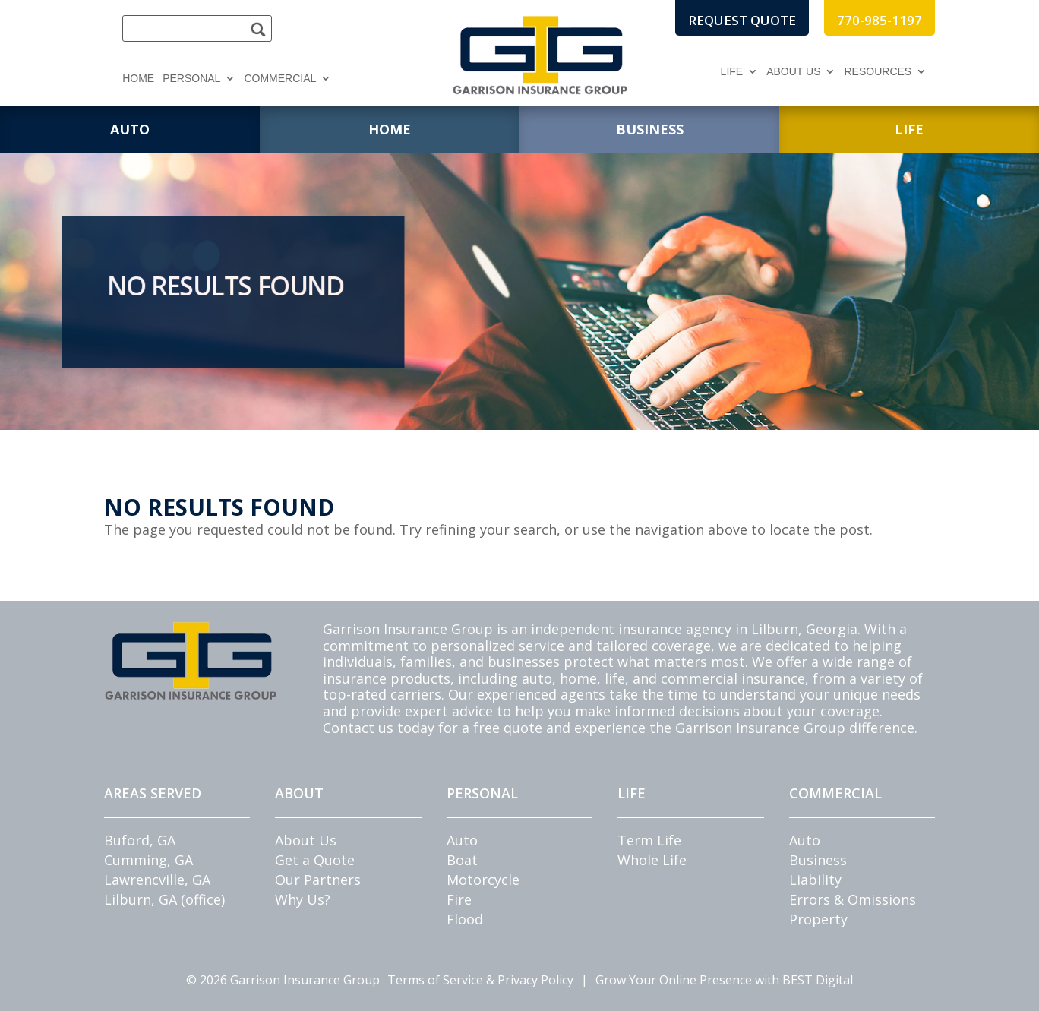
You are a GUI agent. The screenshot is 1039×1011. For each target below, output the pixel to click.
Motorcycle (483, 879)
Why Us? (302, 899)
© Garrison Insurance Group (283, 980)
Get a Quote (315, 860)
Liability (815, 879)
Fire (459, 899)
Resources (877, 71)
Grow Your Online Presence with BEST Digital (724, 980)
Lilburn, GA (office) (164, 899)
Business (818, 860)
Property (818, 919)
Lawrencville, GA (157, 879)
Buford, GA (139, 840)
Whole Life (652, 860)
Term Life (649, 840)
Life (732, 71)
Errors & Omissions (852, 899)
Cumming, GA (148, 860)
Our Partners (318, 879)
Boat (462, 860)
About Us (793, 71)
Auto (462, 840)
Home (138, 78)
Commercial (280, 78)
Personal (191, 78)
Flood (465, 919)
